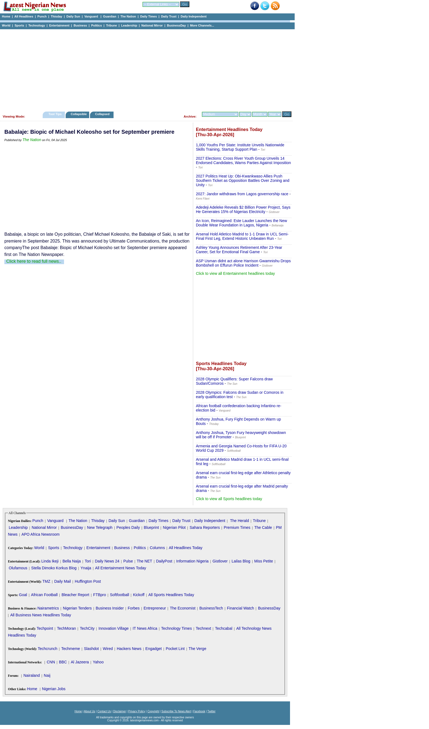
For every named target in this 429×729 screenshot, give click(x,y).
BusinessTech (211, 608)
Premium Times (237, 527)
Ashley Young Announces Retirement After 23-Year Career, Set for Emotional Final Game (239, 249)
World (6, 25)
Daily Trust (168, 16)
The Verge (197, 648)
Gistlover (220, 561)
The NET (144, 561)
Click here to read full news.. (33, 261)
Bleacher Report (75, 595)
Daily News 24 (107, 561)
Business (80, 25)
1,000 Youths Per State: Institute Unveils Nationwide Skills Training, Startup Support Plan (240, 147)
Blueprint (151, 527)
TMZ (46, 581)
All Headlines (23, 16)
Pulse (128, 561)
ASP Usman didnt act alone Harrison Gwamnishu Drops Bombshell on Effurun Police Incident (243, 263)
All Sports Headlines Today (171, 595)
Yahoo (98, 662)
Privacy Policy (136, 711)
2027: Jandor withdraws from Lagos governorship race (242, 194)
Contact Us (104, 711)
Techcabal (223, 628)
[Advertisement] (145, 69)
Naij (47, 675)
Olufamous (18, 568)
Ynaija (85, 568)
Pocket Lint (175, 648)
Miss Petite (263, 561)
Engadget (153, 648)
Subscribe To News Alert (176, 711)
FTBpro (99, 595)
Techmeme (70, 648)
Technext (203, 628)
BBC (63, 662)
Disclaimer (119, 711)
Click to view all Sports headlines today (229, 499)
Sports (19, 25)
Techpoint (45, 628)
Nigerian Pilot (174, 527)
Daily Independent (194, 16)
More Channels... (202, 25)
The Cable (263, 527)
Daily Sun (73, 16)
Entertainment (59, 25)
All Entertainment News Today (120, 568)
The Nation (128, 16)
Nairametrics (48, 608)
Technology (36, 25)
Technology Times (176, 628)
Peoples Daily (128, 527)
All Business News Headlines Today (40, 615)
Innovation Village (113, 628)
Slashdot (91, 648)
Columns (157, 548)
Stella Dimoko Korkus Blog (54, 568)
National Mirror (152, 25)
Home (6, 16)
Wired (108, 648)
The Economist (182, 608)
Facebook (199, 711)
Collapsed (103, 114)
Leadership (129, 25)
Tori (88, 561)
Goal (23, 595)
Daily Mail (62, 581)
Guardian (109, 16)
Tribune (111, 25)
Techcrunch (47, 648)
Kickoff (138, 595)
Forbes (134, 608)
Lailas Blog (240, 561)
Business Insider (110, 608)
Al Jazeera (80, 662)
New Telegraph (99, 527)
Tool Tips (55, 114)
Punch (42, 16)
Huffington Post (88, 581)
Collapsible (78, 114)
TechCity (87, 628)
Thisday (56, 16)
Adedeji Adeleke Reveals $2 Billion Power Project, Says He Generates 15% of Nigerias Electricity (243, 209)
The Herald (239, 520)
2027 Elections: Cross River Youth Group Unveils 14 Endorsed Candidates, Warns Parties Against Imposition (243, 160)
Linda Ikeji (50, 561)
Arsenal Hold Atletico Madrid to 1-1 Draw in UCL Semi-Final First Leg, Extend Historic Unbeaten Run (242, 236)
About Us (89, 711)
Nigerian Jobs (54, 689)
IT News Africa (145, 628)
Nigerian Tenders (77, 608)
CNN (51, 662)
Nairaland (32, 675)
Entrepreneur (155, 608)
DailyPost (164, 561)
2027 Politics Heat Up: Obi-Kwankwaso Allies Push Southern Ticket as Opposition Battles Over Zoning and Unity (242, 180)
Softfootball (119, 595)
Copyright (153, 711)
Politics (96, 25)
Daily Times (148, 16)
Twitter (211, 711)
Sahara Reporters (205, 527)
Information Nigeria (192, 561)
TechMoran (66, 628)
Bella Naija (71, 561)
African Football (44, 595)
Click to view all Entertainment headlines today (235, 273)
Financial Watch (240, 608)
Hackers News (129, 648)
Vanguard (91, 16)
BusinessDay (176, 25)
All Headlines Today (185, 548)
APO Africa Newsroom (40, 534)
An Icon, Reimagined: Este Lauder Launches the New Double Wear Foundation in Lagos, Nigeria (241, 222)
